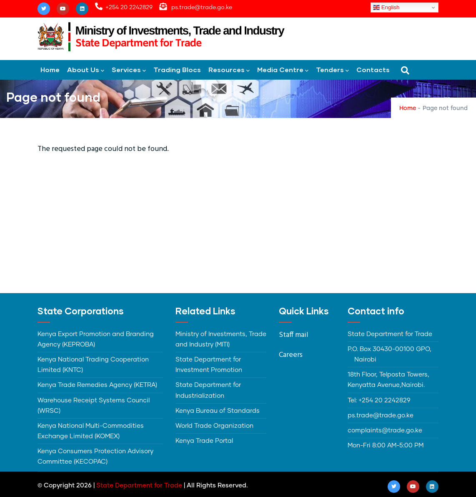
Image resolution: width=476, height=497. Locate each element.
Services (129, 70)
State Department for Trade (139, 485)
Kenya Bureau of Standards (217, 411)
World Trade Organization (214, 426)
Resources (229, 70)
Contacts (373, 69)
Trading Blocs (177, 69)
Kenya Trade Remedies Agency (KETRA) (97, 385)
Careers (291, 355)
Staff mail (293, 335)
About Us (85, 70)
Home (50, 69)
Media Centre (282, 70)
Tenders (332, 70)
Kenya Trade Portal (204, 441)
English (386, 7)
